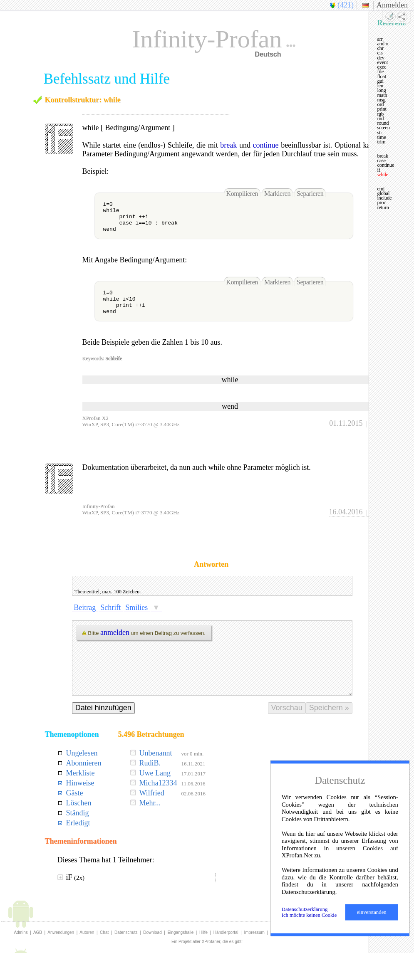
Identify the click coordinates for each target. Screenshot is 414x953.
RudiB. (150, 763)
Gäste (74, 793)
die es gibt (232, 941)
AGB (37, 932)
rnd (380, 118)
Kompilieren (242, 193)
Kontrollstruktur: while (83, 100)
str (379, 133)
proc (381, 202)
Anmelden (392, 5)
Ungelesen (82, 753)
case (381, 160)
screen (383, 128)
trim (381, 142)
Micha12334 (158, 783)
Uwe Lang (154, 773)
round (383, 123)
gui (380, 81)
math (382, 95)
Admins (20, 932)
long (381, 90)
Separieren (310, 193)
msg (381, 100)
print (381, 109)
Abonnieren (84, 763)
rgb (380, 114)
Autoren (86, 932)
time (381, 137)
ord (380, 104)
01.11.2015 (345, 423)
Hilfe (203, 932)
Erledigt (78, 823)
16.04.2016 (346, 512)
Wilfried (151, 793)
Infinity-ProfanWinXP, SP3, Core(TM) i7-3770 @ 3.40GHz (131, 509)
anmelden (114, 632)
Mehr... (150, 803)
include (384, 198)
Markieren (277, 193)
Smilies (137, 607)
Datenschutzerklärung (305, 909)
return (383, 207)
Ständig (77, 813)
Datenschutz (126, 932)
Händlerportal (225, 932)
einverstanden (372, 912)
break (228, 145)
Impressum (254, 932)
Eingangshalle (180, 932)
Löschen (79, 803)
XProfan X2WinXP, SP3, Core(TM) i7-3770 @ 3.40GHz (131, 421)
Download (152, 932)
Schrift (111, 607)
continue (266, 145)
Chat (104, 932)
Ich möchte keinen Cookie (309, 915)
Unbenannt (155, 753)
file (380, 71)
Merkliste (80, 773)
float (381, 76)
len (380, 86)
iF (75, 877)
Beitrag (85, 607)
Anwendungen (60, 932)
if (378, 170)
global (383, 193)
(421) (345, 5)
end (380, 189)
